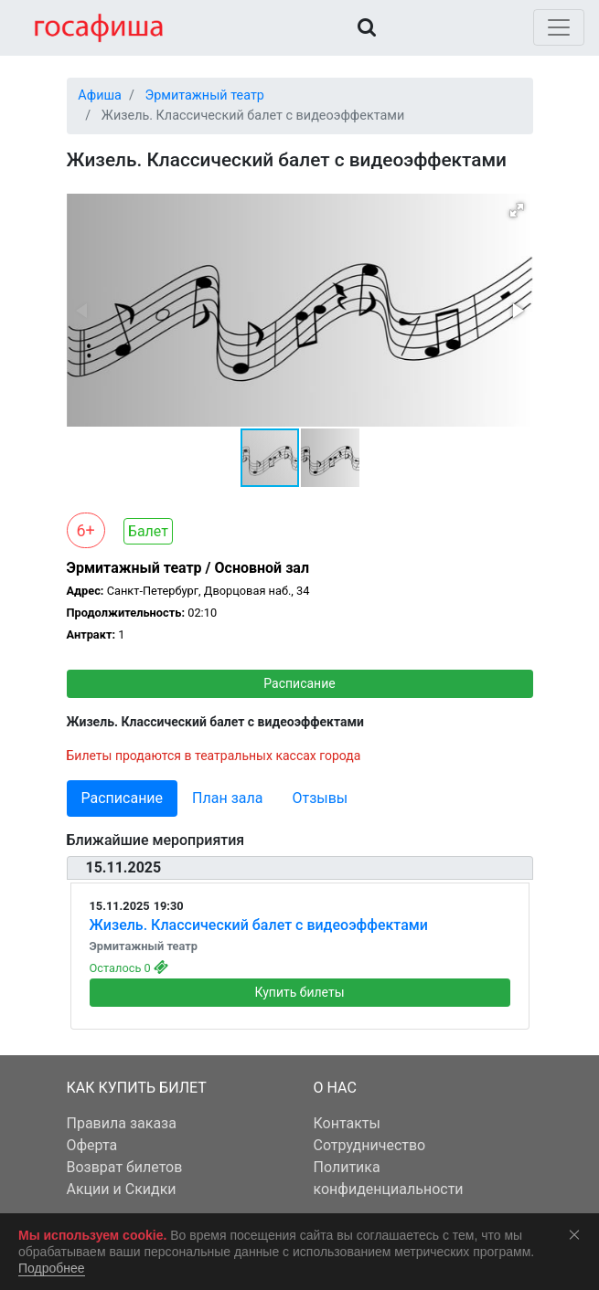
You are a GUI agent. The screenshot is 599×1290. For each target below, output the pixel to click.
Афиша (100, 95)
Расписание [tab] (122, 798)
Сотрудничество (370, 1145)
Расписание (299, 683)
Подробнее (51, 1268)
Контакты (347, 1123)
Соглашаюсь (578, 1234)
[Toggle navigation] (558, 27)
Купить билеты (299, 992)
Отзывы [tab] (320, 798)
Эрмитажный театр (203, 95)
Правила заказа (121, 1123)
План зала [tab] (227, 798)
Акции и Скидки (121, 1189)
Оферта (92, 1145)
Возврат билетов (125, 1167)
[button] (516, 210)
